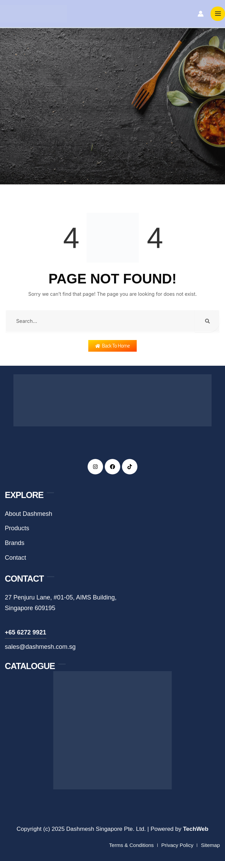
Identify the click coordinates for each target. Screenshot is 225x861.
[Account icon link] (201, 14)
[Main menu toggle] (218, 14)
